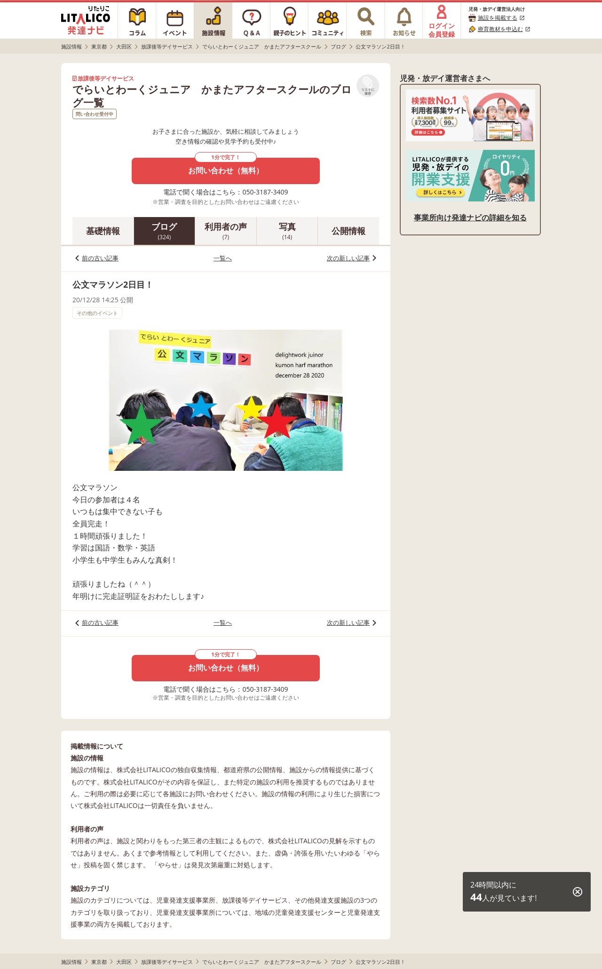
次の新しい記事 (348, 258)
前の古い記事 (100, 258)
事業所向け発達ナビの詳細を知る (470, 217)
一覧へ (223, 258)
